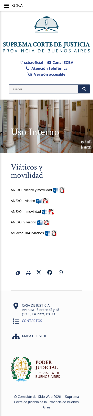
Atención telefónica (47, 68)
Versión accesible (47, 74)
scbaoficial (31, 62)
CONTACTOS (32, 320)
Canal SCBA (60, 62)
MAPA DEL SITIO (35, 336)
